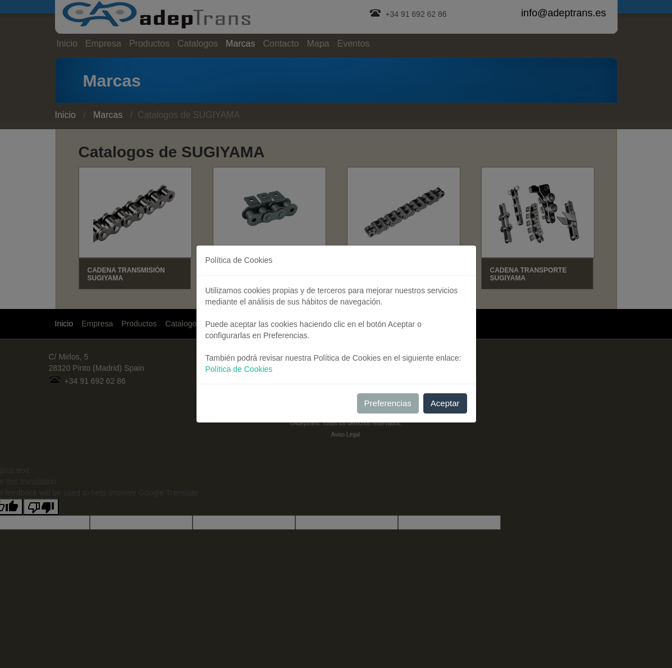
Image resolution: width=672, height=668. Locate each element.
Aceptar (445, 403)
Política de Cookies (239, 369)
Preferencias (388, 403)
